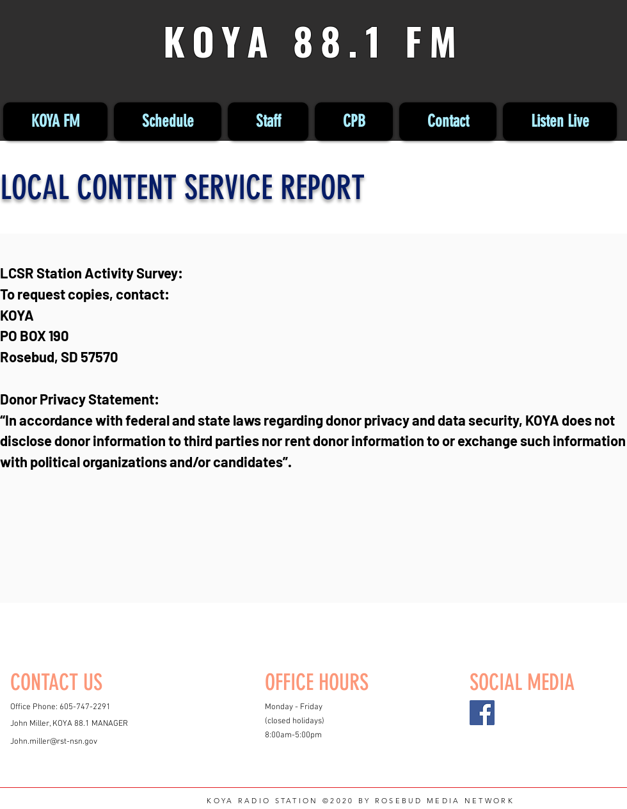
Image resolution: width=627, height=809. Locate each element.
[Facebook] (482, 712)
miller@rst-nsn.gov (63, 742)
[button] (354, 121)
